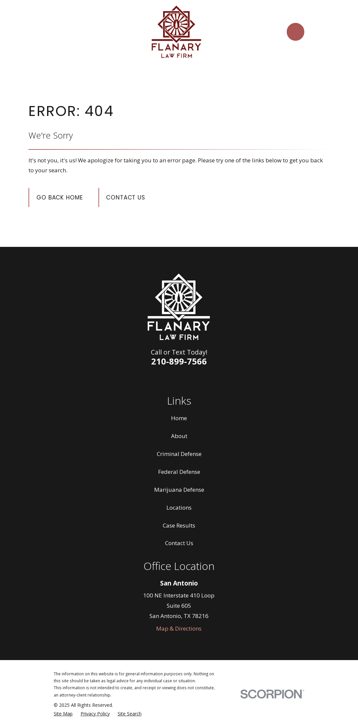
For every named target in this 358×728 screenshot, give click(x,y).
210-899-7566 (179, 361)
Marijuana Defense (179, 489)
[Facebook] (155, 379)
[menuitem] (63, 713)
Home (179, 418)
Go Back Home (59, 197)
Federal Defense (179, 472)
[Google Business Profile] (203, 379)
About (179, 436)
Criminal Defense (179, 454)
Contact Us (125, 197)
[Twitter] (187, 379)
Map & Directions (179, 628)
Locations (179, 507)
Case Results (179, 525)
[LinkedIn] (171, 379)
